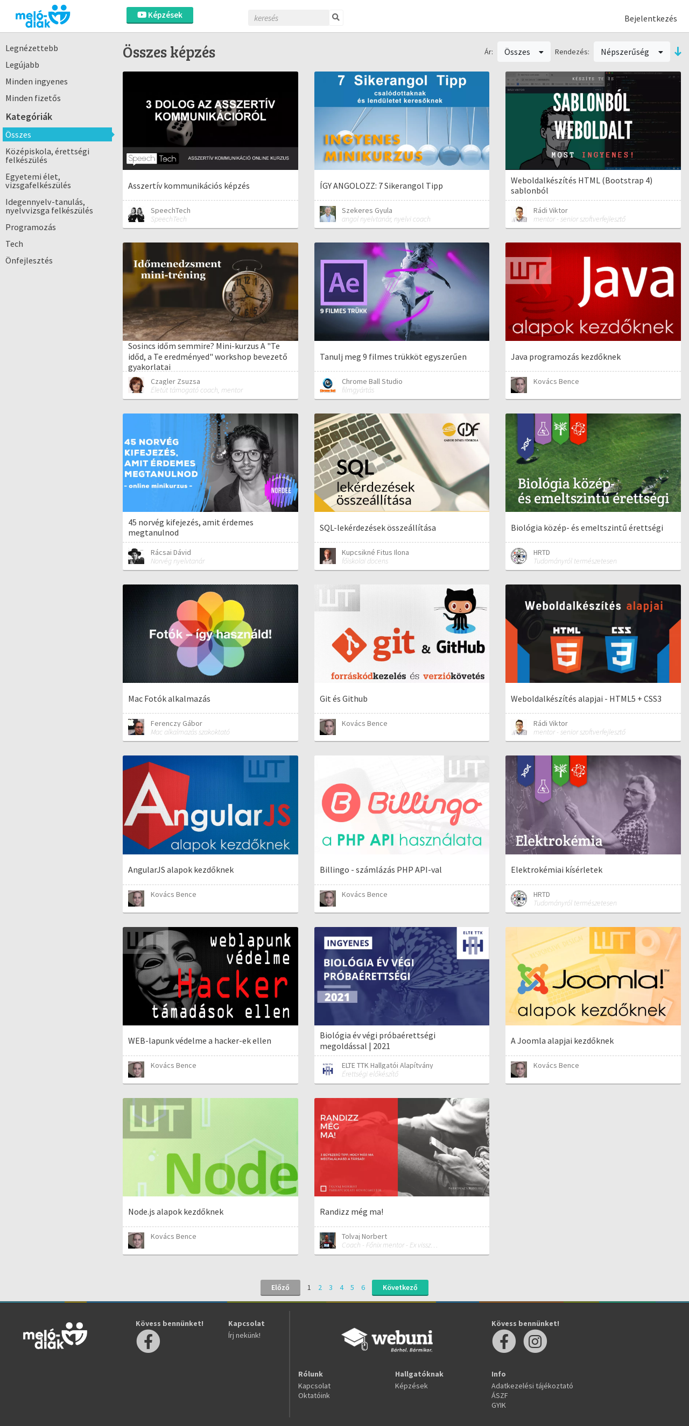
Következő (400, 1287)
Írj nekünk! (244, 1335)
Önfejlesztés (29, 260)
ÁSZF (499, 1395)
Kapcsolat (314, 1386)
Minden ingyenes (36, 81)
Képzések (159, 15)
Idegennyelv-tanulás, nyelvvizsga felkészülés (49, 206)
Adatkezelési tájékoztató (532, 1386)
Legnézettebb (31, 47)
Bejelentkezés (650, 18)
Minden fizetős (33, 97)
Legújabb (22, 64)
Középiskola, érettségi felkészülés (47, 155)
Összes (18, 134)
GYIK (498, 1405)
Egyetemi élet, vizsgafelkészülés (38, 180)
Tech (14, 243)
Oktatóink (314, 1395)
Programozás (30, 227)
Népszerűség (632, 51)
